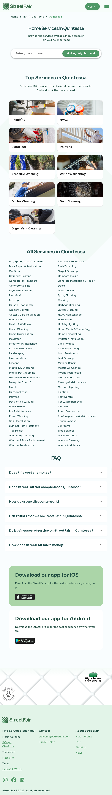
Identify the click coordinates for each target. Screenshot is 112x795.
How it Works (84, 736)
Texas (5, 763)
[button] (107, 6)
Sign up (92, 6)
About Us (81, 747)
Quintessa (55, 16)
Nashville (8, 757)
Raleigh (6, 742)
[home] (19, 6)
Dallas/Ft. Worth (12, 769)
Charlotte (38, 16)
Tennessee (8, 752)
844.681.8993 (47, 742)
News (79, 752)
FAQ (78, 742)
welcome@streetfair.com (54, 736)
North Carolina (11, 736)
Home (14, 16)
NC (25, 16)
